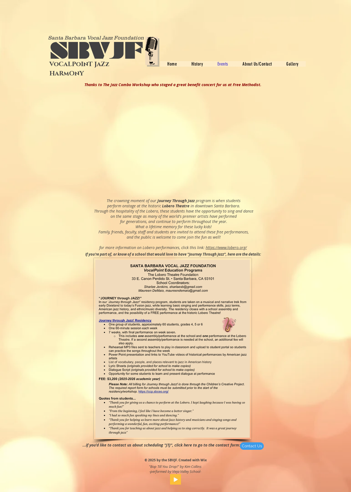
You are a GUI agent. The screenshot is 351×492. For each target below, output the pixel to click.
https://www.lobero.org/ (226, 247)
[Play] (175, 479)
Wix (203, 460)
